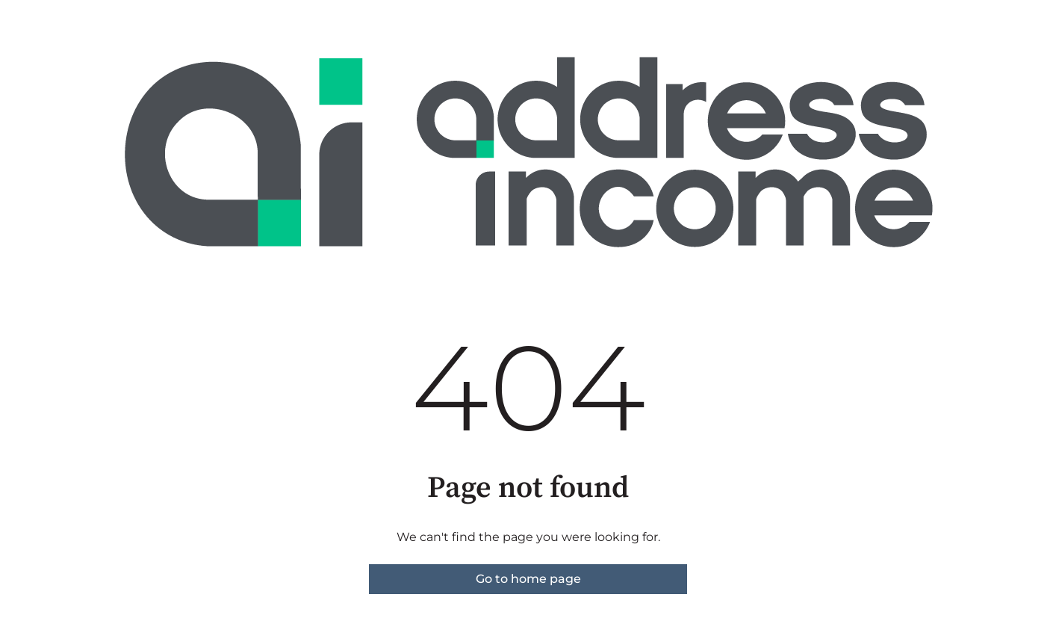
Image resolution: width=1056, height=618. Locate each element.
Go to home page (528, 579)
